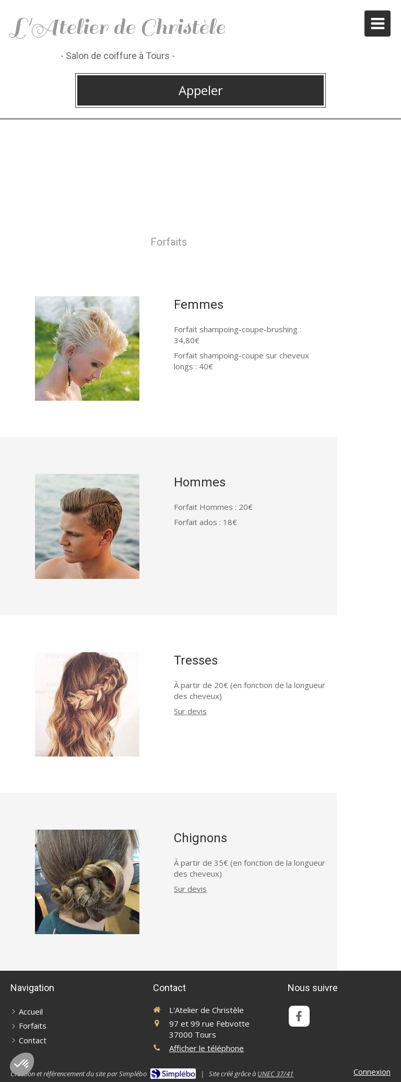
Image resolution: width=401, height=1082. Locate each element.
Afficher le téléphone (206, 1048)
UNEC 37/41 (275, 1073)
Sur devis (190, 711)
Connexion (372, 1071)
